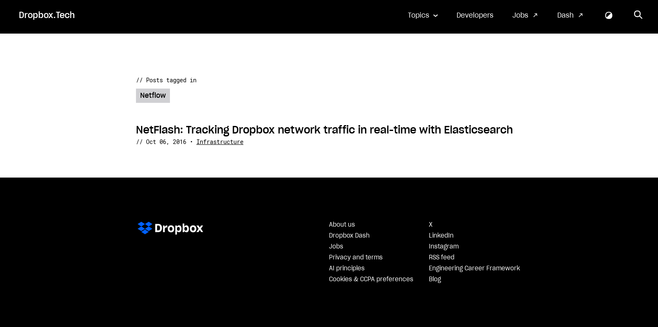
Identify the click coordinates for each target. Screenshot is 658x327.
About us (342, 225)
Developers (475, 15)
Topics (418, 15)
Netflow (153, 95)
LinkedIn (441, 236)
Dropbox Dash (349, 236)
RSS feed (441, 258)
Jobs (520, 15)
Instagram (444, 247)
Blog (435, 280)
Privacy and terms (356, 258)
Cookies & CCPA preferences (371, 280)
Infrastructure (219, 142)
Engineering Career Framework (474, 269)
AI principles (347, 269)
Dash (565, 15)
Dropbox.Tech (47, 15)
